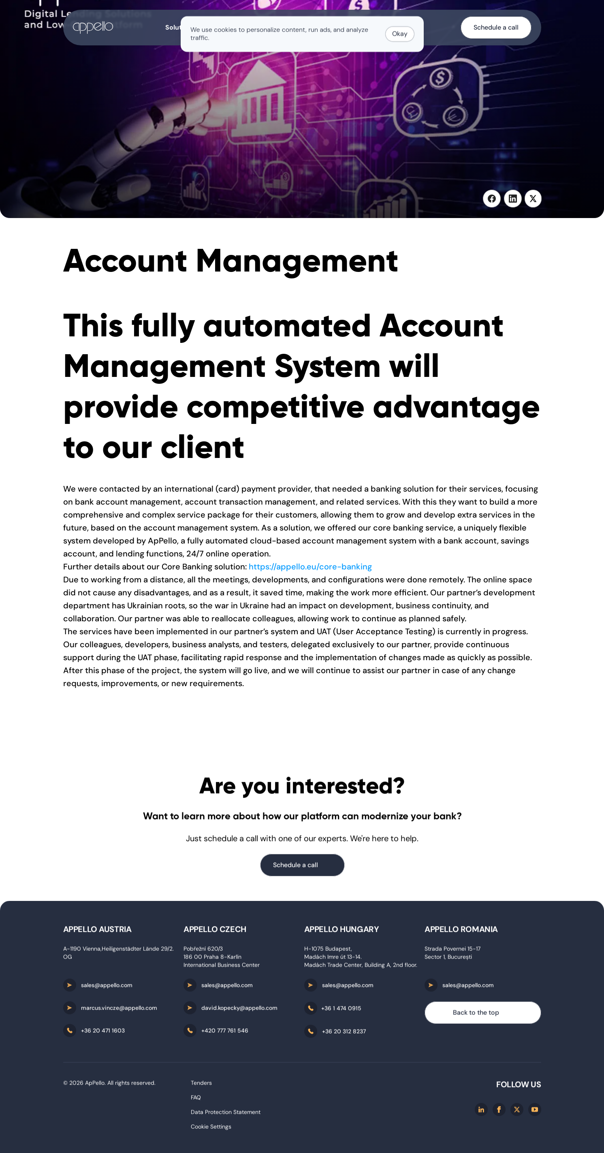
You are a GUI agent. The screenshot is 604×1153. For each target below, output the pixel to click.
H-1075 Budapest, (329, 951)
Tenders (201, 1085)
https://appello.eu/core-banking (310, 566)
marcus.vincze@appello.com (119, 1010)
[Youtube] (534, 1112)
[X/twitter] (516, 1112)
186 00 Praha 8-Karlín (212, 959)
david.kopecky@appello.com (239, 1010)
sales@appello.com (106, 987)
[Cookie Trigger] (211, 1129)
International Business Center (222, 967)
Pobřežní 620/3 (203, 951)
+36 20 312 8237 (344, 1033)
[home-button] (93, 27)
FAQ (196, 1100)
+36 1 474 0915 (341, 1010)
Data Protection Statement (225, 1114)
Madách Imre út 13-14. (333, 959)
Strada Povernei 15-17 (452, 951)
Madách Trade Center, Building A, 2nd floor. (360, 967)
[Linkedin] (481, 1112)
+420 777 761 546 (224, 1033)
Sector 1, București (448, 959)
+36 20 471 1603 (103, 1033)
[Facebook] (499, 1112)
